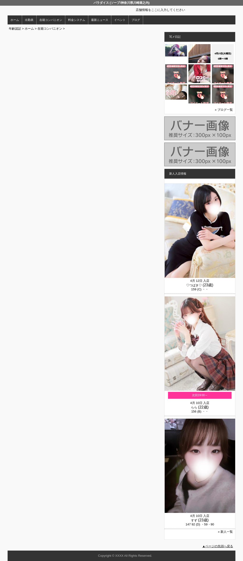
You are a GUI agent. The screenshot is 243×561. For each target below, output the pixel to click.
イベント (120, 20)
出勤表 (29, 20)
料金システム (76, 20)
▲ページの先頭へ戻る (217, 546)
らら (194, 407)
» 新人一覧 (225, 531)
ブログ (135, 20)
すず (194, 520)
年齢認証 (15, 28)
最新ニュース (99, 20)
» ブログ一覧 (224, 109)
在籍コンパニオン (50, 20)
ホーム (14, 20)
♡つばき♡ (194, 285)
